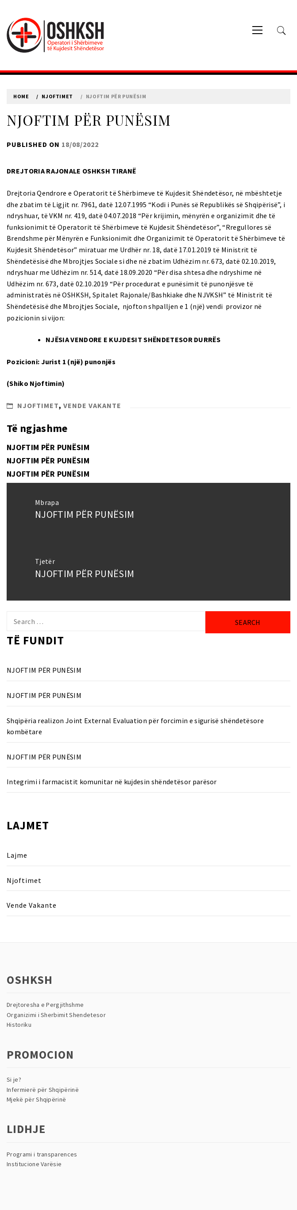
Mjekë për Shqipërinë (36, 1099)
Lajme (17, 855)
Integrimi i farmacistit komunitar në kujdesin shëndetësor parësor (112, 781)
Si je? (14, 1079)
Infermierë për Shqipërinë (43, 1090)
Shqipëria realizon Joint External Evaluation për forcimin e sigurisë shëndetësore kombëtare (135, 726)
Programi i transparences (42, 1154)
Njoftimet (38, 405)
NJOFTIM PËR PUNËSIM (48, 447)
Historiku (19, 1025)
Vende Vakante (92, 405)
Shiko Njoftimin (35, 383)
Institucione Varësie (34, 1164)
